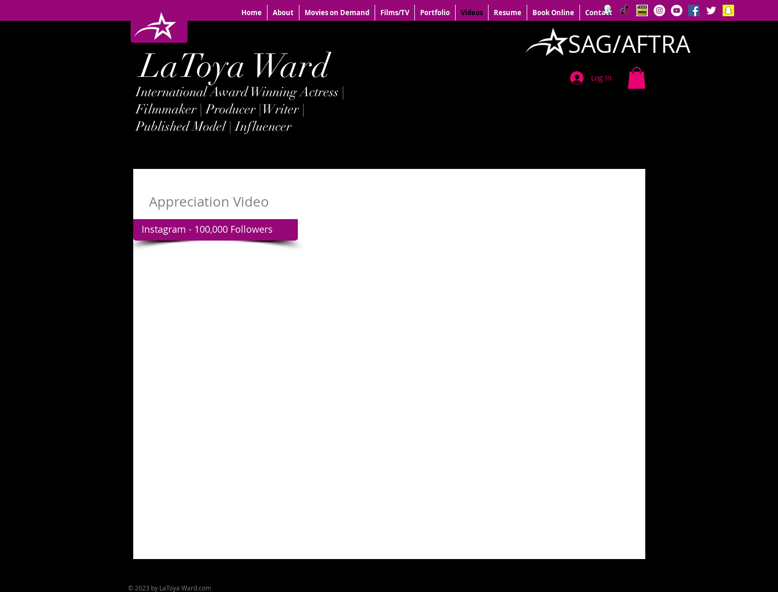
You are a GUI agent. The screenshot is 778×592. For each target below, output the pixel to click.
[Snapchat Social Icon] (728, 10)
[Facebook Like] (577, 569)
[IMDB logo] (642, 10)
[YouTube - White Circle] (676, 10)
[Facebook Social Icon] (694, 10)
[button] (637, 78)
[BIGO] (607, 10)
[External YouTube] (386, 409)
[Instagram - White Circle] (659, 10)
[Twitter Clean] (711, 10)
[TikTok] (625, 10)
